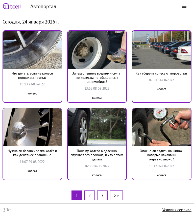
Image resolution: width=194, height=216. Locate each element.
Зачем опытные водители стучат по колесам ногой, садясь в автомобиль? (97, 77)
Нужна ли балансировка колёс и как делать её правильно (32, 153)
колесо (32, 93)
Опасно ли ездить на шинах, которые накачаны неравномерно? (161, 155)
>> (116, 195)
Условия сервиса (176, 209)
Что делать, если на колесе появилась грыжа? (32, 75)
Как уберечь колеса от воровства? (161, 73)
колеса (97, 98)
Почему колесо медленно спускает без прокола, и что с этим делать (97, 155)
